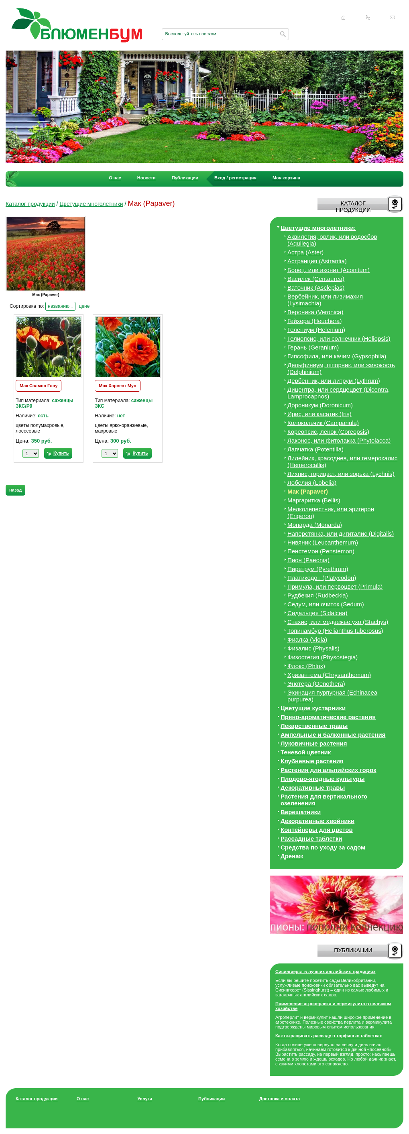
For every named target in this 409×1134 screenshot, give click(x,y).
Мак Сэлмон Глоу (38, 385)
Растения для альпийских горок (328, 769)
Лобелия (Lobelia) (311, 482)
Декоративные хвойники (317, 820)
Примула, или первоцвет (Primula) (335, 586)
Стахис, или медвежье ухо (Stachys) (337, 621)
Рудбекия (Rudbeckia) (317, 595)
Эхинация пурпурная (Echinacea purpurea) (332, 696)
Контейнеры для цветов (317, 829)
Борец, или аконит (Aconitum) (328, 269)
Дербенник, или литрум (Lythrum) (333, 380)
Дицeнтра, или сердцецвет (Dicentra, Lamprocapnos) (338, 393)
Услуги (144, 1098)
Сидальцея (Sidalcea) (317, 613)
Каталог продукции (30, 204)
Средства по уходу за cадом (323, 847)
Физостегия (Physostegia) (322, 657)
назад (15, 490)
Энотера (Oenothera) (316, 683)
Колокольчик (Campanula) (323, 422)
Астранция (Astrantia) (317, 261)
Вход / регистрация (235, 177)
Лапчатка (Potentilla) (315, 449)
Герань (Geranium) (313, 347)
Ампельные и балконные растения (333, 734)
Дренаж (292, 856)
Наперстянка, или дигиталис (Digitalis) (340, 533)
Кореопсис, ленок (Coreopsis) (328, 431)
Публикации (185, 177)
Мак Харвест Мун (117, 385)
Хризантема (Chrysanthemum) (329, 674)
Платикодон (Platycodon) (321, 577)
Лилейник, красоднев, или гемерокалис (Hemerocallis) (342, 461)
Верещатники (301, 812)
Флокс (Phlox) (306, 666)
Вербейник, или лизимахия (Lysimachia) (325, 300)
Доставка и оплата (279, 1098)
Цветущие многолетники (91, 204)
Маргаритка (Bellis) (313, 500)
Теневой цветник (306, 752)
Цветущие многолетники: (318, 227)
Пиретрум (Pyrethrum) (317, 568)
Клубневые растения (312, 761)
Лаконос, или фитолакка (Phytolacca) (339, 440)
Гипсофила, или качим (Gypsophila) (336, 356)
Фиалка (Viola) (307, 639)
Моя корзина (286, 177)
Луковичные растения (314, 743)
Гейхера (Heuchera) (314, 320)
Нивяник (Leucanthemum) (322, 542)
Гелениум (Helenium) (316, 329)
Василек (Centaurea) (315, 278)
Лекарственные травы (314, 725)
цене (84, 306)
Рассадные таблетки (311, 838)
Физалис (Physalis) (313, 648)
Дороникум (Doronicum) (320, 405)
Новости (146, 177)
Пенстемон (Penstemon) (320, 551)
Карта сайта (368, 18)
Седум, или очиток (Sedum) (325, 604)
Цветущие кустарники (313, 708)
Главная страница (344, 18)
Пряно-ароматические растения (328, 716)
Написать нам (393, 18)
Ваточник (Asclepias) (315, 287)
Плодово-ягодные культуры (323, 778)
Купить (61, 453)
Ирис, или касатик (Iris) (319, 414)
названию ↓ (60, 306)
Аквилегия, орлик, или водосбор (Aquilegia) (332, 240)
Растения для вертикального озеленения (324, 800)
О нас (115, 177)
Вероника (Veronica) (315, 312)
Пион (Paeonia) (308, 560)
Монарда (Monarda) (314, 524)
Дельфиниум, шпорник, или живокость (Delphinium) (341, 368)
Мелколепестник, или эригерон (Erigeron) (330, 512)
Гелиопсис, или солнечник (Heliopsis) (339, 338)
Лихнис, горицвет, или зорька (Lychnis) (341, 473)
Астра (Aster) (305, 252)
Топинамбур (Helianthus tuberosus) (335, 630)
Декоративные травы (313, 787)
